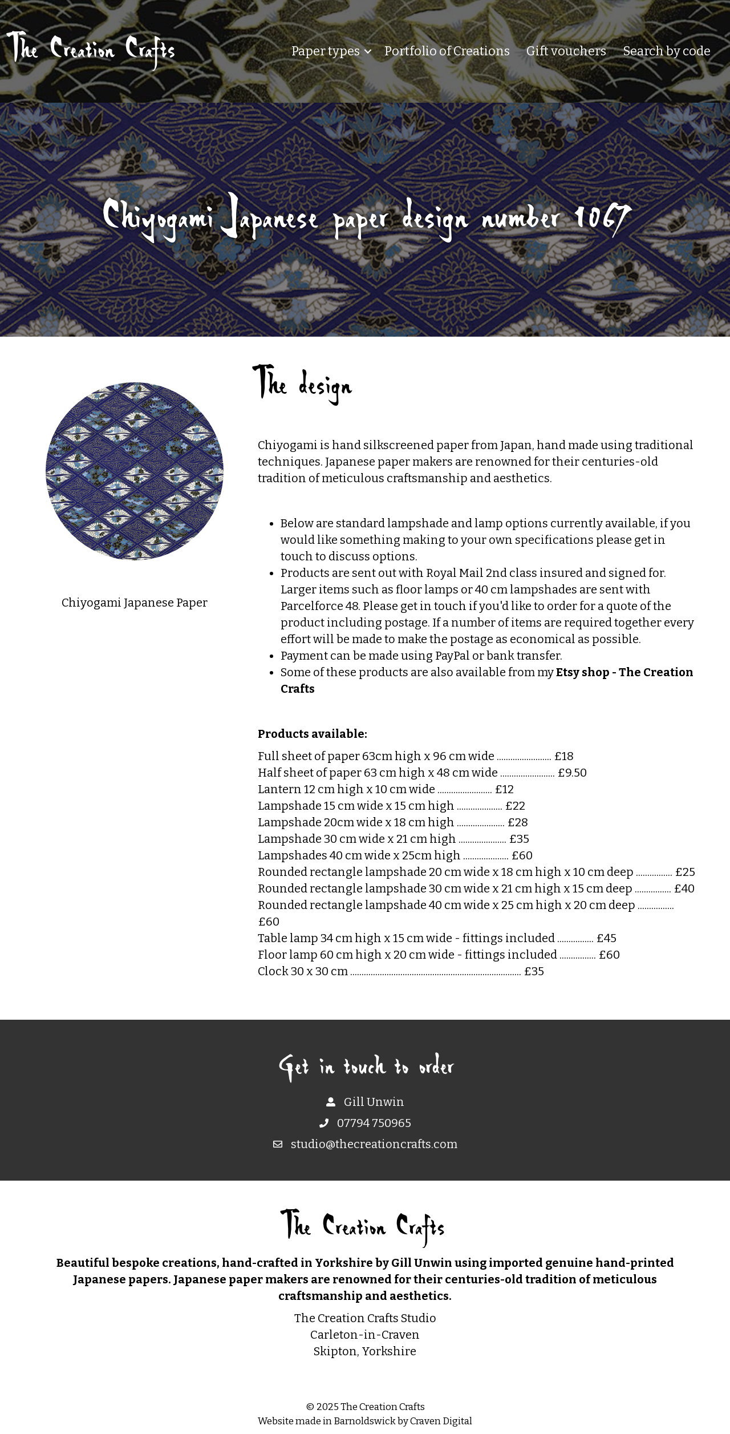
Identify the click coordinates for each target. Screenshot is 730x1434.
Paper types (325, 51)
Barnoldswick (365, 1421)
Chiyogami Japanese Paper (135, 602)
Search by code (667, 51)
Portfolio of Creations (447, 51)
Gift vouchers (566, 51)
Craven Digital (441, 1421)
